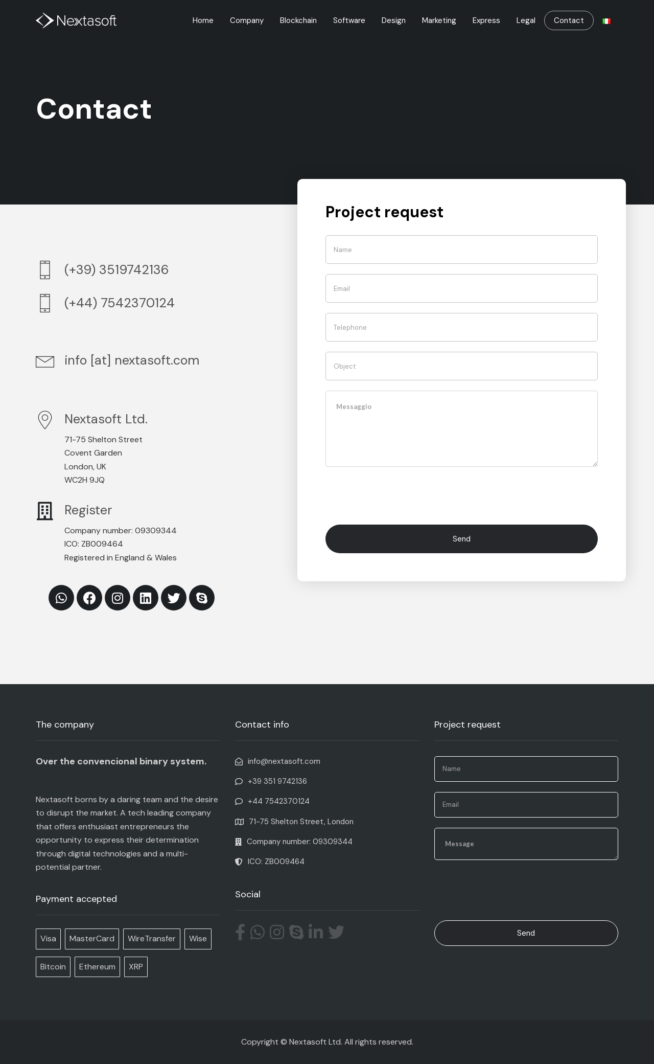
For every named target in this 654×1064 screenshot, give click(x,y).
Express (486, 20)
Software (349, 20)
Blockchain (298, 20)
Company (247, 20)
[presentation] (403, 494)
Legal (526, 20)
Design (394, 20)
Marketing (439, 20)
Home (203, 20)
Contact (569, 20)
